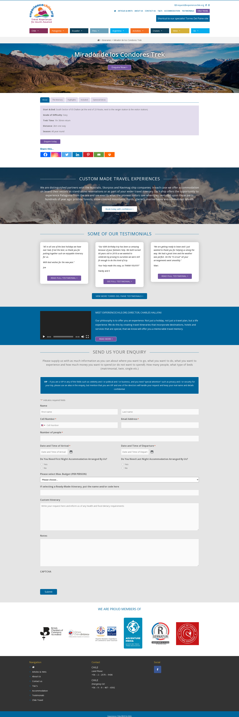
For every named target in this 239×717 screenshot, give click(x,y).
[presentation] (62, 580)
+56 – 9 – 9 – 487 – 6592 (103, 687)
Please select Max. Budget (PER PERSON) (63, 474)
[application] (65, 325)
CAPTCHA (45, 571)
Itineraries (106, 40)
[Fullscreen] (87, 336)
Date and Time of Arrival (55, 445)
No (45, 468)
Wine (177, 30)
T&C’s (160, 11)
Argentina (118, 30)
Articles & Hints (125, 11)
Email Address (130, 419)
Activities (138, 30)
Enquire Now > (119, 67)
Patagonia (58, 30)
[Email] (99, 154)
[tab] (45, 99)
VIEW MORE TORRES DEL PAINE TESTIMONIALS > (119, 296)
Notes (43, 535)
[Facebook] (45, 154)
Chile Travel (202, 11)
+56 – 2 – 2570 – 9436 (102, 674)
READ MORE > (106, 339)
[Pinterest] (88, 154)
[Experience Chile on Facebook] (157, 669)
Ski (196, 30)
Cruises (158, 30)
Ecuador (77, 30)
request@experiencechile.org (189, 5)
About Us (139, 11)
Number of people (51, 432)
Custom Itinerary (50, 499)
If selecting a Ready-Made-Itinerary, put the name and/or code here (79, 486)
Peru (95, 30)
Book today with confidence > (119, 209)
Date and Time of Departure (138, 445)
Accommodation (172, 11)
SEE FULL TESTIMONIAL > (119, 281)
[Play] (43, 336)
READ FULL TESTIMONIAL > (64, 278)
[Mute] (82, 336)
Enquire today (50, 141)
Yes (45, 464)
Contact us (150, 11)
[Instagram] (56, 154)
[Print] (109, 154)
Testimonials (188, 11)
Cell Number (48, 419)
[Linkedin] (77, 154)
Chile (35, 30)
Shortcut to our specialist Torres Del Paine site (183, 18)
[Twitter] (67, 154)
